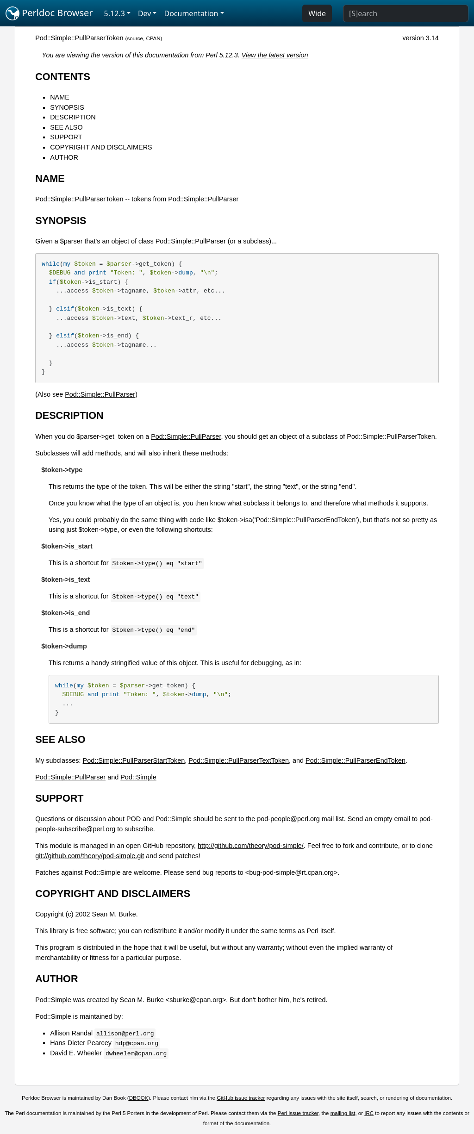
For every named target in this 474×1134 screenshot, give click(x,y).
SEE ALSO (66, 127)
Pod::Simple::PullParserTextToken (238, 760)
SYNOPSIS (67, 107)
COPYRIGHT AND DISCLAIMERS (101, 147)
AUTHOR (64, 157)
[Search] (405, 13)
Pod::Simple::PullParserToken (79, 38)
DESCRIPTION (72, 117)
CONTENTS (62, 76)
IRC (369, 1113)
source (135, 38)
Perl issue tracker (298, 1113)
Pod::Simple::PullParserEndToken (355, 760)
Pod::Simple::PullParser (100, 394)
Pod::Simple (138, 777)
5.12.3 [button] (114, 13)
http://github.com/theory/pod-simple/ (251, 845)
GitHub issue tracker (241, 1098)
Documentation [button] (191, 13)
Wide (317, 13)
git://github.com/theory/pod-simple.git (89, 856)
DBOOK (139, 1098)
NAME (59, 97)
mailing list (343, 1113)
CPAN (153, 38)
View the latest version (275, 55)
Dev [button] (144, 13)
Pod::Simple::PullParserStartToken (134, 760)
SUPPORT (66, 137)
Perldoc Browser (49, 13)
